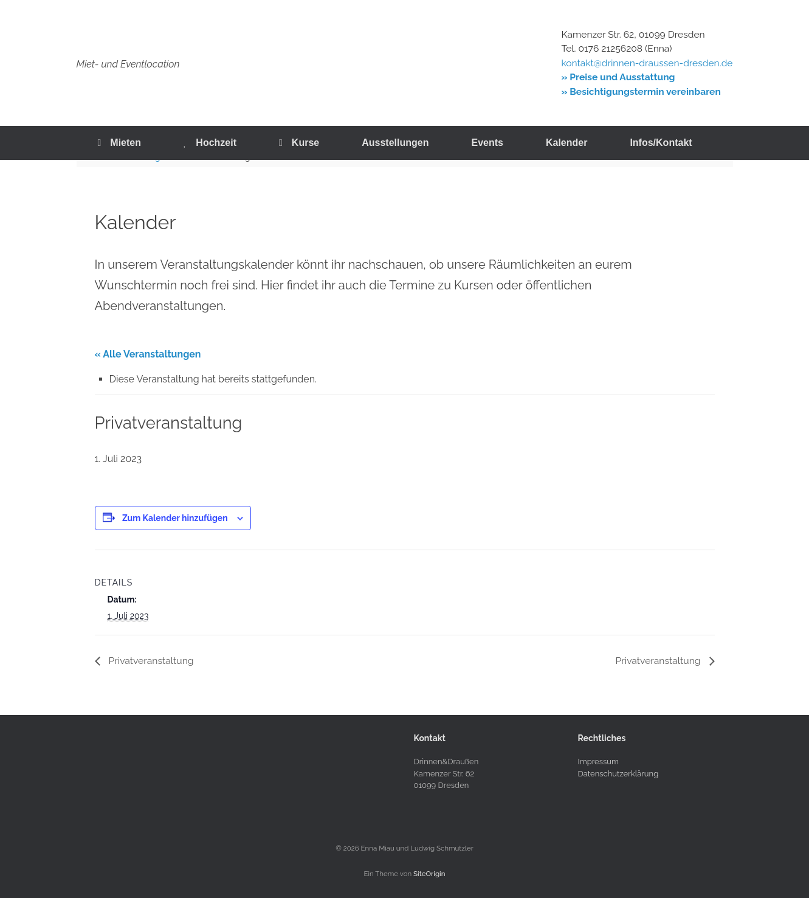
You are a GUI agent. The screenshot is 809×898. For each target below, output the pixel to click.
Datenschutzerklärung (618, 773)
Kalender (566, 142)
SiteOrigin (429, 873)
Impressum (598, 762)
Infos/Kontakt (661, 142)
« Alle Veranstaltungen (148, 354)
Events (487, 142)
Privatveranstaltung (151, 660)
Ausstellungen (395, 142)
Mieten (120, 142)
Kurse (299, 142)
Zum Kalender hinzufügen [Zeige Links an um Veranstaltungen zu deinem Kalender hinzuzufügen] (175, 518)
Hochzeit (210, 142)
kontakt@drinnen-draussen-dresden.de (646, 63)
